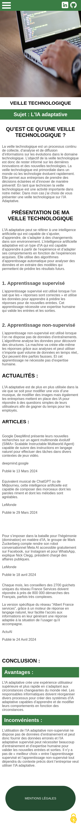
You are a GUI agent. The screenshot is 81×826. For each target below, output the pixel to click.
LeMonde (9, 505)
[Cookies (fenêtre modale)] (73, 818)
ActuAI (7, 632)
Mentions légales (40, 798)
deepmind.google (15, 463)
